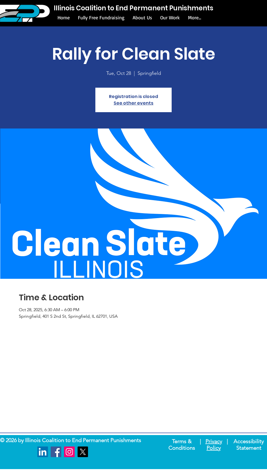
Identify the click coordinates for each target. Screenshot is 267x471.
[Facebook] (56, 451)
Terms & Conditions (181, 444)
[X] (82, 451)
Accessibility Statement (248, 444)
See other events (133, 103)
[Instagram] (69, 451)
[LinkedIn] (42, 451)
